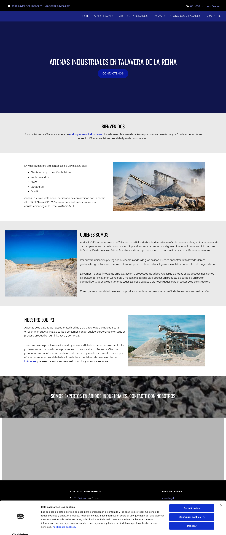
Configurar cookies (191, 510)
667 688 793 (198, 6)
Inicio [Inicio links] (85, 16)
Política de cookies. (64, 520)
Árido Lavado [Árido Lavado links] (104, 16)
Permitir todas (192, 501)
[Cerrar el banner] (221, 499)
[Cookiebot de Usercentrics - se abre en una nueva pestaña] (20, 529)
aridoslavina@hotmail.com (27, 5)
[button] (113, 73)
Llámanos (30, 361)
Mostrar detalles (50, 528)
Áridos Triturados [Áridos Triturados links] (133, 16)
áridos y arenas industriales (85, 134)
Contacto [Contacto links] (213, 16)
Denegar (191, 519)
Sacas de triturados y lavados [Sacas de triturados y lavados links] (177, 16)
